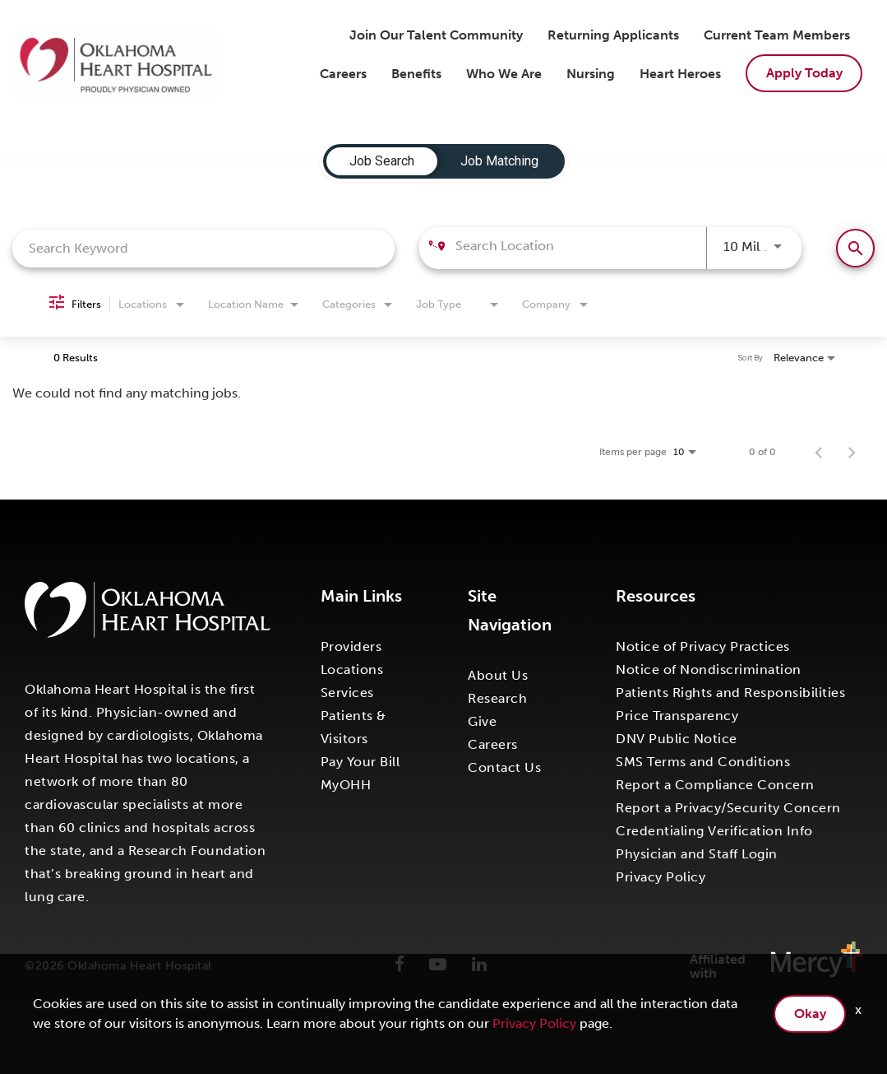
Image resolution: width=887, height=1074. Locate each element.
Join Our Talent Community (436, 35)
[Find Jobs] (855, 248)
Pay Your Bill (360, 761)
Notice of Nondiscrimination (709, 669)
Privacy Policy (660, 877)
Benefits (416, 74)
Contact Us (504, 767)
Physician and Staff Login (697, 854)
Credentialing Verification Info (714, 831)
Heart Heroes (680, 74)
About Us (498, 675)
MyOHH (346, 785)
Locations (352, 669)
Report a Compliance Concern (715, 785)
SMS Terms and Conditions (703, 761)
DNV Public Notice (676, 738)
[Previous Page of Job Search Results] (818, 451)
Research (497, 698)
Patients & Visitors (353, 727)
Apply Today (804, 73)
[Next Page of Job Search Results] (851, 451)
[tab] (382, 161)
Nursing (590, 74)
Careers (343, 74)
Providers (351, 646)
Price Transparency (677, 715)
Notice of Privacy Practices (703, 646)
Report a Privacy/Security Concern (728, 808)
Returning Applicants (613, 35)
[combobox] (203, 248)
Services (347, 692)
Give (482, 721)
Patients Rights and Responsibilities (730, 692)
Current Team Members (777, 35)
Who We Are (504, 74)
